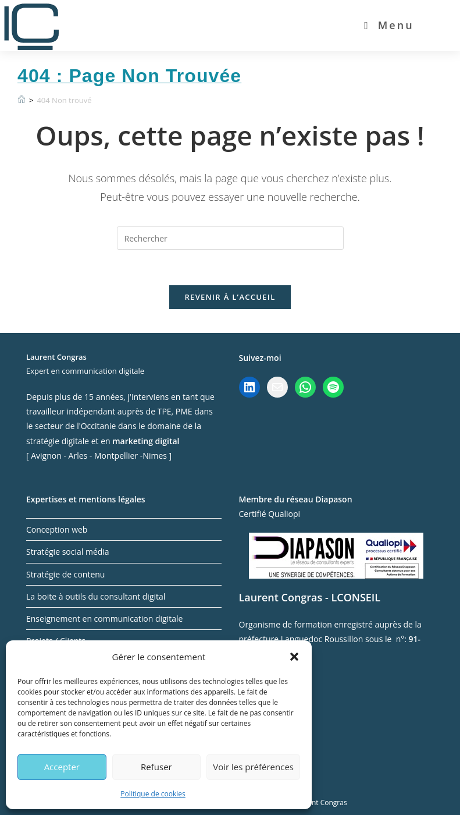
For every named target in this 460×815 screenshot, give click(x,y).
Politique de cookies (153, 794)
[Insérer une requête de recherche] (230, 238)
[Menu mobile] (389, 25)
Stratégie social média (67, 551)
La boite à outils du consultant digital (95, 596)
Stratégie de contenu (65, 574)
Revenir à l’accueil (229, 297)
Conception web (56, 529)
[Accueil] (21, 100)
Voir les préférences (253, 767)
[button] (294, 656)
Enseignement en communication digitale (104, 618)
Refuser (156, 767)
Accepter (62, 767)
